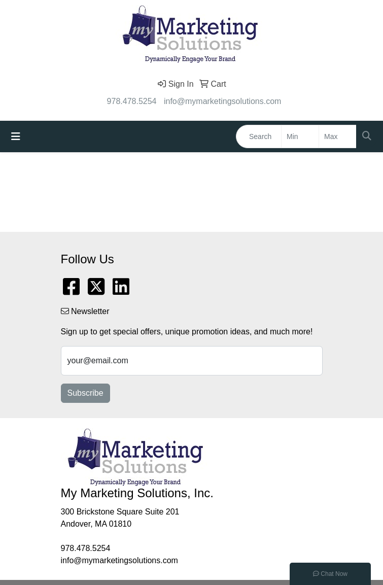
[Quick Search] (259, 136)
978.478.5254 (132, 101)
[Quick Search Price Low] (300, 136)
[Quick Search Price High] (338, 136)
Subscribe (85, 393)
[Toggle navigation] (15, 136)
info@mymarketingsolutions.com (222, 101)
